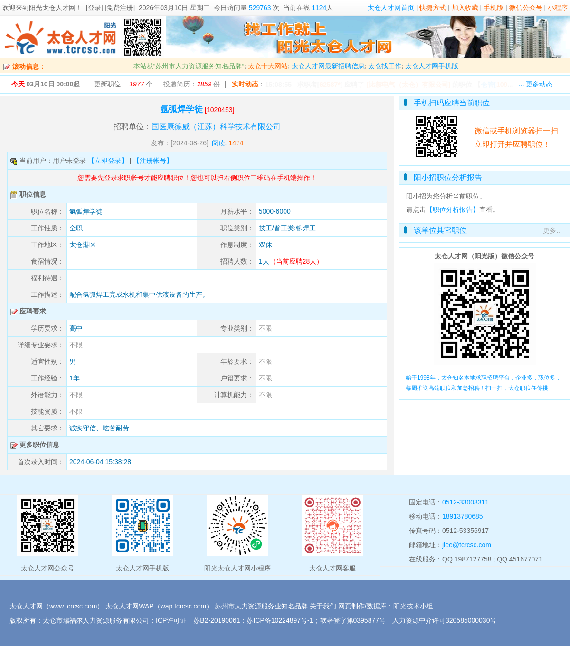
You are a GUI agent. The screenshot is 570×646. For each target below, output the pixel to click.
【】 (502, 84)
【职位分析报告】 (452, 209)
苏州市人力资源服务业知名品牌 (261, 606)
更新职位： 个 (123, 84)
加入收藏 (465, 7)
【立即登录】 (108, 160)
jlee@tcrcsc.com (466, 545)
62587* (329, 84)
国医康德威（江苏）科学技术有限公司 (216, 127)
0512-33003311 (465, 502)
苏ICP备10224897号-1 (280, 620)
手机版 (494, 7)
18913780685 (462, 516)
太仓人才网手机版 (431, 66)
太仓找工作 (384, 66)
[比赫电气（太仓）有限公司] (408, 84)
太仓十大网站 (268, 66)
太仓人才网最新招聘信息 (328, 66)
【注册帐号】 (153, 160)
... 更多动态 (536, 84)
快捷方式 (432, 7)
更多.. (551, 230)
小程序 (558, 7)
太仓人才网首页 (391, 7)
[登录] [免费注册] (110, 7)
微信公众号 (525, 7)
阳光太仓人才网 (52, 7)
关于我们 (323, 606)
